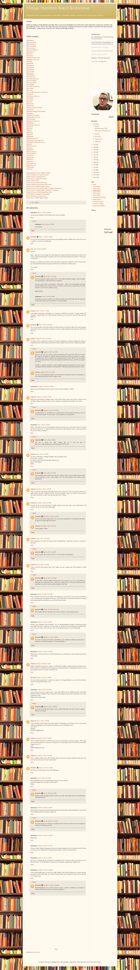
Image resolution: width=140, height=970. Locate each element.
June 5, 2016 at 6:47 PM (42, 454)
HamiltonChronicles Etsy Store (99, 54)
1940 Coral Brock (31, 42)
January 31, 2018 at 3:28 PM (45, 622)
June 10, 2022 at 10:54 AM (44, 778)
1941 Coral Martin (31, 80)
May (96, 126)
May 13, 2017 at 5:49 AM (49, 578)
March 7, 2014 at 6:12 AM (45, 237)
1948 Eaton (29, 128)
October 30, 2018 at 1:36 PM (43, 663)
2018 (94, 162)
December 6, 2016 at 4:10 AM (51, 516)
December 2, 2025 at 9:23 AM (45, 870)
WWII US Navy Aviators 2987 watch (36, 182)
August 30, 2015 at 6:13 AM (48, 372)
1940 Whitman (30, 75)
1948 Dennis (29, 121)
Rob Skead (33, 677)
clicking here (102, 61)
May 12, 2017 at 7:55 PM (42, 564)
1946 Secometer (30, 107)
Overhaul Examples (98, 201)
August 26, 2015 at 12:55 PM (43, 338)
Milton (37, 142)
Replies (34, 221)
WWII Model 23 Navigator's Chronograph (38, 194)
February (97, 139)
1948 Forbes (29, 132)
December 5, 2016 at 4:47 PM (43, 489)
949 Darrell (30, 157)
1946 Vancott (29, 109)
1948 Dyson (29, 127)
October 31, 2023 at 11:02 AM (45, 835)
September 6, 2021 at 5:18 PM (43, 738)
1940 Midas (29, 59)
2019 (94, 159)
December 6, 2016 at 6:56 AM (48, 526)
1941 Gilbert (29, 86)
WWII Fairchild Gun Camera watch (36, 196)
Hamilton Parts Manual (99, 205)
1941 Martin (29, 94)
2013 (94, 175)
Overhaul (39, 107)
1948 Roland (29, 150)
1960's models (96, 195)
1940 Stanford (30, 69)
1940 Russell (29, 63)
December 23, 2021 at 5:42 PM (44, 755)
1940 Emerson (30, 52)
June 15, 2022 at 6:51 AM (49, 793)
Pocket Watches (97, 199)
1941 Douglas (30, 84)
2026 (94, 124)
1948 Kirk (29, 138)
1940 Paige (29, 61)
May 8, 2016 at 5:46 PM (49, 440)
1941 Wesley (29, 100)
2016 (94, 167)
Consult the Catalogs (98, 203)
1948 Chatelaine (30, 119)
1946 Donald (29, 103)
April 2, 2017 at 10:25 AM (42, 538)
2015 (94, 169)
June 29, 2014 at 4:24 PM (48, 296)
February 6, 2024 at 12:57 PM (45, 845)
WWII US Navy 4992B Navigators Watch (37, 186)
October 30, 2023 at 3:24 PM (45, 807)
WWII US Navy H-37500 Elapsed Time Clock (39, 192)
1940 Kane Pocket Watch (33, 57)
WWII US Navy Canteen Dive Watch (36, 178)
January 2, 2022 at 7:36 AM (46, 767)
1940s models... (97, 191)
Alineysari (33, 721)
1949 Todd (29, 169)
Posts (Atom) (36, 952)
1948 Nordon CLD (31, 146)
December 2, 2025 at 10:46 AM (51, 885)
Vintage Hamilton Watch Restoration (57, 8)
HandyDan (33, 237)
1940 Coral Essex (31, 44)
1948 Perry (29, 148)
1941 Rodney (30, 98)
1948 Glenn (29, 134)
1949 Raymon (30, 167)
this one (37, 59)
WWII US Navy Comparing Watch (36, 176)
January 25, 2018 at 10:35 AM (51, 609)
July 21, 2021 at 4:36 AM (43, 721)
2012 (94, 177)
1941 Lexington (30, 92)
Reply (32, 217)
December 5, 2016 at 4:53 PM (43, 503)
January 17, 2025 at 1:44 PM (45, 858)
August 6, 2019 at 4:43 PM (50, 706)
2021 (94, 154)
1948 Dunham (30, 123)
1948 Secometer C (31, 153)
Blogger (99, 962)
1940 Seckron (30, 65)
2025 (94, 144)
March (96, 136)
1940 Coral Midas (31, 46)
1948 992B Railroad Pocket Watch (35, 111)
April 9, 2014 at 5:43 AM (49, 276)
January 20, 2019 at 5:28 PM (44, 677)
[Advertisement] (56, 935)
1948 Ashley (29, 113)
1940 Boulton (30, 40)
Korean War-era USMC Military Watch (37, 198)
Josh (32, 249)
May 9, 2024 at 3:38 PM (48, 224)
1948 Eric (29, 130)
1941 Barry (29, 79)
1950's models (96, 193)
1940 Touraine (30, 71)
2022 (94, 152)
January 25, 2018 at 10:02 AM (45, 594)
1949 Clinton (29, 155)
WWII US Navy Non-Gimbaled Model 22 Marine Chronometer (43, 188)
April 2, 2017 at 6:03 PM (49, 552)
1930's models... (97, 189)
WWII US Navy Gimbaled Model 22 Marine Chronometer (42, 190)
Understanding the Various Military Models (38, 173)
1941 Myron (29, 96)
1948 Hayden (30, 136)
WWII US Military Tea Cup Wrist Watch (37, 175)
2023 (94, 149)
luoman (88, 962)
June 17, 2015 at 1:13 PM (42, 311)
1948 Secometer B (31, 151)
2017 (94, 164)
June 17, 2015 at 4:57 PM (45, 324)
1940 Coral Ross (30, 48)
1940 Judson (29, 55)
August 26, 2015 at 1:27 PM (50, 352)
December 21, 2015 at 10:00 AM (46, 386)
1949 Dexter (29, 161)
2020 (94, 157)
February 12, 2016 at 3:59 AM (43, 397)
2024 (94, 147)
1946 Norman (30, 105)
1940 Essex (29, 54)
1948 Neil (29, 144)
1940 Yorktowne (30, 77)
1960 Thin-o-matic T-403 (101, 128)
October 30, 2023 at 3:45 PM (50, 821)
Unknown (33, 311)
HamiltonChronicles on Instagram (99, 47)
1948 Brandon (30, 117)
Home (56, 949)
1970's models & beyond (99, 197)
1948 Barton (29, 115)
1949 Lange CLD (31, 163)
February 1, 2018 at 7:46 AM (50, 637)
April (96, 134)
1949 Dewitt (29, 159)
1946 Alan (29, 102)
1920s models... (97, 186)
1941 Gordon (30, 88)
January (97, 141)
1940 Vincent (30, 73)
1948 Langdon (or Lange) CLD (34, 140)
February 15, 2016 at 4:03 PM (50, 410)
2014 (94, 172)
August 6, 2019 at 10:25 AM (45, 689)
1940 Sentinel (30, 67)
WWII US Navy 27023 (32, 180)
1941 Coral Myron (31, 82)
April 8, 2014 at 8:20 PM (39, 249)
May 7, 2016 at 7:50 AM (44, 424)
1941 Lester (29, 90)
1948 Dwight (29, 125)
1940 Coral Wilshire (31, 50)
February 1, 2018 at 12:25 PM (45, 651)
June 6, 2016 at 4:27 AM (49, 473)
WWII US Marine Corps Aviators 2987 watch (38, 184)
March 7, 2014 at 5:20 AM (44, 212)
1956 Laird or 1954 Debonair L (102, 130)
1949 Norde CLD (31, 165)
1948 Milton (29, 142)
